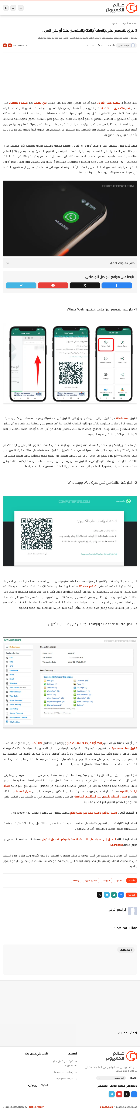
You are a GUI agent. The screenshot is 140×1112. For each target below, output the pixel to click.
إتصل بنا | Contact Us (66, 1072)
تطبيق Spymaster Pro (124, 748)
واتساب (76, 880)
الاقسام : (133, 1078)
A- (5, 45)
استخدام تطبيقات (18, 102)
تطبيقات (106, 880)
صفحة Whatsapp (88, 586)
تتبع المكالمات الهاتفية (87, 796)
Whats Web (122, 418)
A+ (10, 45)
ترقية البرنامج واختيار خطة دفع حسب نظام (93, 812)
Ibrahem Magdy (36, 1107)
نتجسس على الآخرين (108, 102)
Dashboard (116, 844)
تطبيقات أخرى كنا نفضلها (115, 108)
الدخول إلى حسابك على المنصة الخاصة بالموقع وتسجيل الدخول (79, 839)
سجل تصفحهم (22, 791)
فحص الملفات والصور (115, 796)
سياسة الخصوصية (67, 1078)
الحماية (115, 23)
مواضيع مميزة (91, 880)
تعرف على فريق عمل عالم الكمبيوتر (65, 1063)
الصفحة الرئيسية (130, 23)
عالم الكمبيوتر (106, 1107)
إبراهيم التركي (123, 45)
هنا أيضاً (37, 742)
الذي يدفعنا (40, 102)
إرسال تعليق (126, 950)
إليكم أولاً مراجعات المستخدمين (85, 742)
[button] (121, 895)
